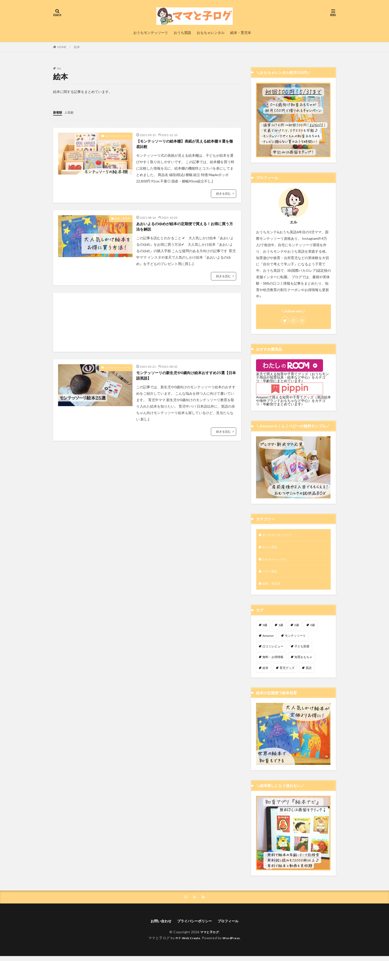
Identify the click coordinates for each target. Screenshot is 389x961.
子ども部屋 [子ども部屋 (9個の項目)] (301, 650)
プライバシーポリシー (194, 925)
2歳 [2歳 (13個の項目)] (296, 629)
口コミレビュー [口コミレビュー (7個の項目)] (272, 650)
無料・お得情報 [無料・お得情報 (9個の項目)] (272, 660)
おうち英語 (182, 32)
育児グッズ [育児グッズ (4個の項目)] (287, 671)
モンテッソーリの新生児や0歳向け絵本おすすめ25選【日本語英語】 (184, 380)
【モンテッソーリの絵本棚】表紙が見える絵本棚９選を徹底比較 (185, 145)
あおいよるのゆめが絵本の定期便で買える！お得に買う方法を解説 (185, 229)
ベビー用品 (271, 574)
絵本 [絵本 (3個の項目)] (265, 671)
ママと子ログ (209, 937)
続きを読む (223, 195)
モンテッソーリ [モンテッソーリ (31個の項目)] (295, 639)
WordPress (233, 943)
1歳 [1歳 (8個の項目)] (280, 629)
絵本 (77, 47)
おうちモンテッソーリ (150, 32)
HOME (61, 46)
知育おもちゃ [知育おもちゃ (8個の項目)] (303, 660)
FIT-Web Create (186, 943)
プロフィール (232, 925)
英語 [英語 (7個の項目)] (309, 671)
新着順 (58, 112)
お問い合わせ (157, 925)
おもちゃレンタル (211, 32)
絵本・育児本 (240, 32)
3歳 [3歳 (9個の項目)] (312, 629)
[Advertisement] (147, 325)
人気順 (71, 112)
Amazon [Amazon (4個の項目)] (268, 639)
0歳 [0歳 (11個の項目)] (264, 629)
